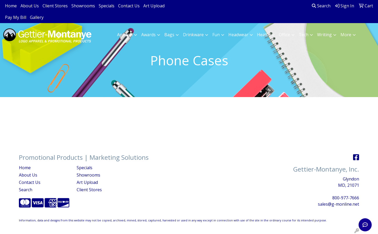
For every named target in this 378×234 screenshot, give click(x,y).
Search (321, 6)
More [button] (345, 35)
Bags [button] (169, 35)
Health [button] (263, 35)
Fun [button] (216, 35)
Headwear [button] (238, 35)
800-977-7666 (345, 198)
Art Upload (154, 6)
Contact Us (129, 6)
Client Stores (55, 6)
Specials (106, 6)
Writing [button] (324, 35)
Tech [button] (303, 35)
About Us (29, 6)
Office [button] (284, 35)
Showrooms (83, 6)
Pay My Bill (15, 17)
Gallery (37, 17)
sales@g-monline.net (338, 204)
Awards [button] (148, 35)
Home (11, 6)
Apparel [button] (125, 35)
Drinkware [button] (193, 35)
